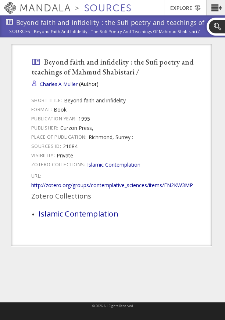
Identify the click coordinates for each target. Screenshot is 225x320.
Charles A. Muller (59, 84)
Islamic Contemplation (113, 164)
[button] (215, 7)
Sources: (20, 31)
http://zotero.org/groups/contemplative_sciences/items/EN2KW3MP (112, 185)
